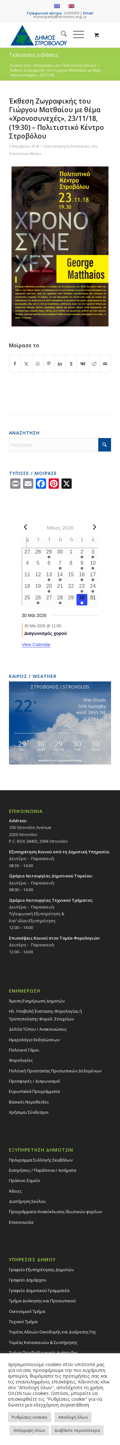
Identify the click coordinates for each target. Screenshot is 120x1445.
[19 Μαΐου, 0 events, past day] (38, 588)
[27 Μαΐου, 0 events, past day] (49, 599)
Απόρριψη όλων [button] (29, 1430)
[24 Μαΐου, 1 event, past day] (92, 588)
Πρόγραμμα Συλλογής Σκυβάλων (41, 1160)
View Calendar (36, 644)
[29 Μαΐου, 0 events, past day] (71, 599)
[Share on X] (26, 363)
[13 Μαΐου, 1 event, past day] (49, 576)
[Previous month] (25, 527)
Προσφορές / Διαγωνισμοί (34, 1081)
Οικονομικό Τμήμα (27, 1311)
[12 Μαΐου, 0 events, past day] (38, 576)
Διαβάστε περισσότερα (77, 1430)
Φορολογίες (21, 1060)
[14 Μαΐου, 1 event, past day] (59, 576)
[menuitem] (60, 34)
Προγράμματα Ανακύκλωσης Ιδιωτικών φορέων (55, 1211)
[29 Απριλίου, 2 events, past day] (49, 553)
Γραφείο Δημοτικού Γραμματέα (39, 1290)
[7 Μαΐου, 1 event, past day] (59, 565)
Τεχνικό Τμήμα (23, 1321)
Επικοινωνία (21, 1222)
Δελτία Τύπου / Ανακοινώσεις (38, 1029)
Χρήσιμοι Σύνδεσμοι (29, 1112)
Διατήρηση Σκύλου (27, 1201)
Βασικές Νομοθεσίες (29, 1102)
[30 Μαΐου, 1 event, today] (81, 599)
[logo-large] (50, 34)
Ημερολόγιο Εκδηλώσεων (34, 1040)
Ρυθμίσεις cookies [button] (29, 1417)
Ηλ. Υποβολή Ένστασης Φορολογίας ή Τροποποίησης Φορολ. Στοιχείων (45, 1014)
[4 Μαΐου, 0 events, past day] (27, 565)
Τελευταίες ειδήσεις (34, 54)
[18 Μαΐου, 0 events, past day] (27, 588)
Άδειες (15, 1191)
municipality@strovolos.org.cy (60, 16)
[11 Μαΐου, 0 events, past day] (27, 576)
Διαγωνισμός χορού (45, 633)
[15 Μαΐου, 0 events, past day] (71, 576)
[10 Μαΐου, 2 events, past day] (92, 565)
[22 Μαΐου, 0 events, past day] (71, 588)
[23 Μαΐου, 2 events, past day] (81, 588)
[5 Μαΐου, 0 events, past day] (38, 565)
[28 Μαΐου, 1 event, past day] (59, 599)
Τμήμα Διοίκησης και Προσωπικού (42, 1301)
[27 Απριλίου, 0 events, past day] (27, 553)
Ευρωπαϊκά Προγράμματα (34, 1091)
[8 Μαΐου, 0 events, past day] (71, 565)
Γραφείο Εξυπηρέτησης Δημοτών (41, 1269)
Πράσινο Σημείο (24, 1180)
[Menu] (75, 34)
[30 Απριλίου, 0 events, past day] (59, 553)
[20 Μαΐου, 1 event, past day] (49, 588)
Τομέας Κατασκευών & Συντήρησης (43, 1342)
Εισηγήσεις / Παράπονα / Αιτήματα (42, 1170)
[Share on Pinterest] (49, 363)
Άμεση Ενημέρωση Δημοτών (37, 1001)
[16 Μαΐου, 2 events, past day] (81, 576)
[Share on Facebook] (14, 363)
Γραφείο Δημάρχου (27, 1280)
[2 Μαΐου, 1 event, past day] (81, 553)
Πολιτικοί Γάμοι (24, 1050)
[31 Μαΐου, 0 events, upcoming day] (92, 599)
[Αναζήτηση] (60, 34)
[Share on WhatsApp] (37, 363)
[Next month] (94, 527)
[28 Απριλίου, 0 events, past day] (38, 553)
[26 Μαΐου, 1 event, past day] (38, 599)
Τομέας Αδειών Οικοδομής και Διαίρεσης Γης (52, 1332)
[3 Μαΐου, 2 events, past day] (92, 553)
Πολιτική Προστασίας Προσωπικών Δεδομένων (55, 1071)
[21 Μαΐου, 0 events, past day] (59, 588)
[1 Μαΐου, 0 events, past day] (71, 553)
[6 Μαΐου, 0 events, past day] (49, 565)
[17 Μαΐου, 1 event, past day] (92, 576)
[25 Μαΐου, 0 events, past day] (27, 599)
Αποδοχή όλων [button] (73, 1417)
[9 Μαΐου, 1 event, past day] (81, 565)
